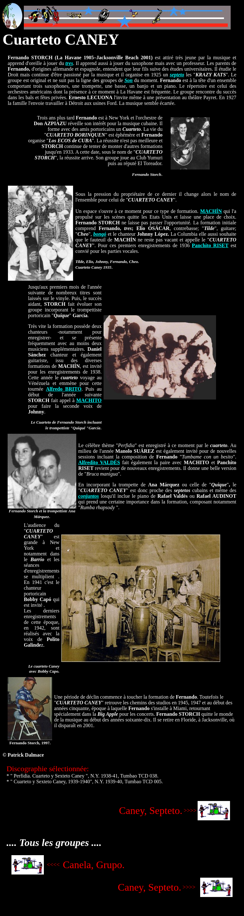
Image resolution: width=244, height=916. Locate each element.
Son (129, 80)
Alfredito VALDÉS (99, 462)
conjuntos (88, 496)
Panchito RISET (210, 245)
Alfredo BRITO (64, 389)
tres (69, 63)
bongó (99, 234)
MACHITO (89, 400)
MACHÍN (211, 211)
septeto (177, 74)
